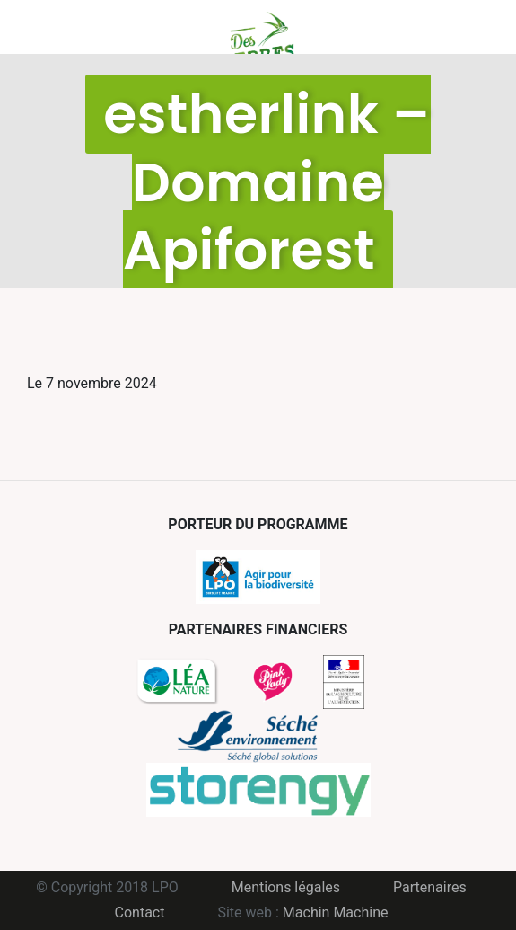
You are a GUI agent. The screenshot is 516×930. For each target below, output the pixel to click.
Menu (40, 27)
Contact (140, 912)
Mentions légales (286, 887)
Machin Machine (336, 912)
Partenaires (430, 887)
